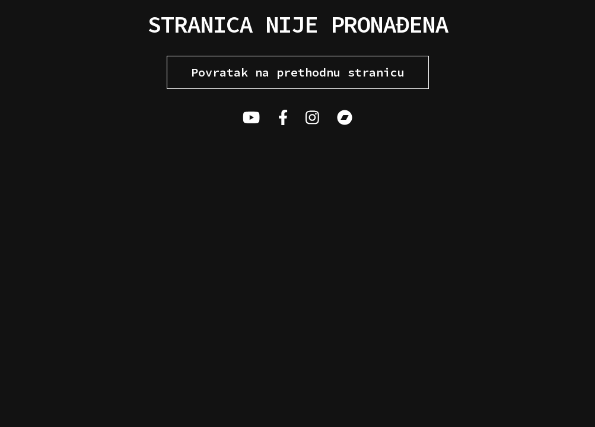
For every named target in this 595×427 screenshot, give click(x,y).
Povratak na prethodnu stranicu (298, 72)
